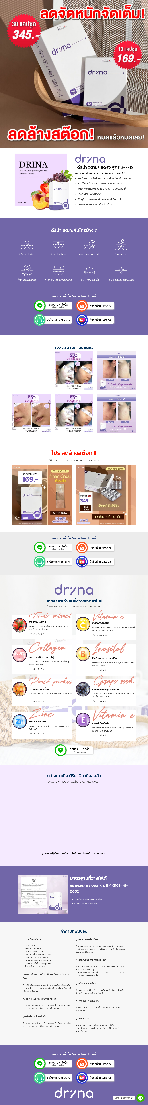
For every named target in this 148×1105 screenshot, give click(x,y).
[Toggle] (31, 634)
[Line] (140, 1098)
